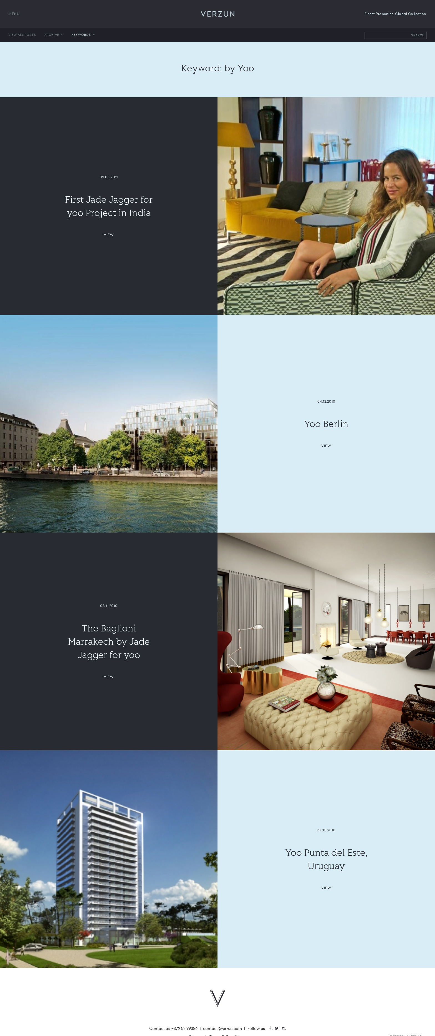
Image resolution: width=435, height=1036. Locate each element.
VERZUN (217, 14)
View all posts (22, 35)
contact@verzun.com (222, 1028)
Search (417, 35)
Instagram (285, 1029)
